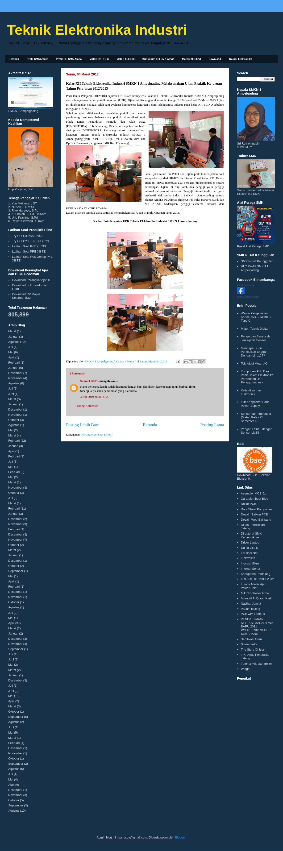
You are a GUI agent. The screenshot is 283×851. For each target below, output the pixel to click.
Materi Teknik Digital (254, 328)
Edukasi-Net (249, 553)
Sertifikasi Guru (251, 639)
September (15, 571)
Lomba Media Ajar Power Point (253, 586)
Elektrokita (248, 558)
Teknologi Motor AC (254, 363)
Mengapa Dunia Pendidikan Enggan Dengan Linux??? (254, 351)
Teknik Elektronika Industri (97, 30)
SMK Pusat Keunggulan (257, 261)
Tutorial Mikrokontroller (256, 663)
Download (214, 59)
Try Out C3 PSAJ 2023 (27, 236)
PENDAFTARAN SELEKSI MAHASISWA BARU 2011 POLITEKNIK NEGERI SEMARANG (257, 626)
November (15, 378)
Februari (14, 362)
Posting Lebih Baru (82, 425)
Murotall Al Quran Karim (257, 598)
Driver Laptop (250, 542)
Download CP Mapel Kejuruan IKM (26, 296)
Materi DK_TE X (99, 59)
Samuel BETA (89, 381)
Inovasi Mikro (250, 563)
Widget (245, 669)
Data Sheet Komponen (256, 509)
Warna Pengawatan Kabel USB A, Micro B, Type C (256, 316)
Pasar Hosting (250, 608)
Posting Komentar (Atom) (97, 434)
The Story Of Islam (253, 649)
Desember (15, 373)
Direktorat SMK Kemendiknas (251, 535)
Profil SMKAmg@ (37, 59)
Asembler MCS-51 (253, 493)
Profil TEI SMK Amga (69, 59)
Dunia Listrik (249, 547)
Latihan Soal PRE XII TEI (29, 251)
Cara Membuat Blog (254, 498)
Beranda (14, 59)
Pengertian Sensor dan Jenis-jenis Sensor (256, 338)
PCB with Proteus (253, 614)
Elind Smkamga (246, 285)
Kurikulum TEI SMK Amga (158, 59)
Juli (10, 347)
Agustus (13, 342)
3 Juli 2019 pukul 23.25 (94, 397)
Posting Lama (212, 425)
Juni (11, 394)
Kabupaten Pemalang (255, 574)
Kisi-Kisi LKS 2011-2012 (257, 579)
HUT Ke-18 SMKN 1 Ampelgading (254, 268)
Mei (10, 352)
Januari (13, 336)
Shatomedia (249, 644)
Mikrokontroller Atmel (255, 593)
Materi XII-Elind (191, 59)
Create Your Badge (248, 296)
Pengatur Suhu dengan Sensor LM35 (256, 431)
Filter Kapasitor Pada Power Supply (255, 403)
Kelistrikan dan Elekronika (251, 392)
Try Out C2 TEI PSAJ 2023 (30, 241)
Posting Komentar (86, 405)
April (11, 357)
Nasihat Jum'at (251, 603)
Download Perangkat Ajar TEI (32, 280)
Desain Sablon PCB (254, 514)
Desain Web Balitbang (256, 519)
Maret (12, 331)
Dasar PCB (248, 504)
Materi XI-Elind (125, 59)
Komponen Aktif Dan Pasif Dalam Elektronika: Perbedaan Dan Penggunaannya (257, 376)
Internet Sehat (250, 568)
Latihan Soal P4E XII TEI (29, 246)
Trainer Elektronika (240, 59)
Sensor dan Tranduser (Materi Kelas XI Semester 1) (256, 417)
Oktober (13, 420)
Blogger (180, 837)
